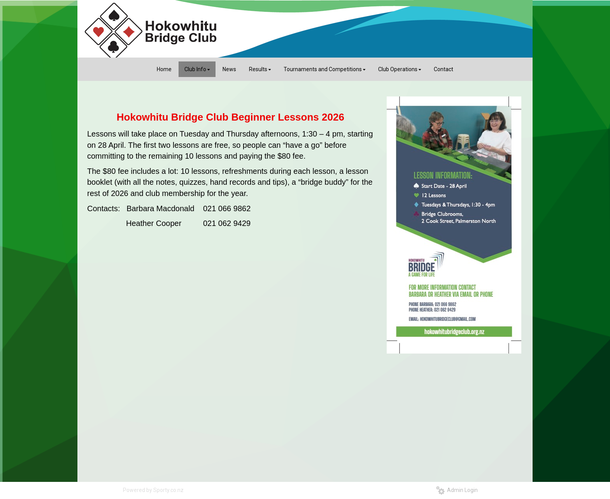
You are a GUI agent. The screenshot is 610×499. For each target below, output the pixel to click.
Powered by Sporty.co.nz (153, 490)
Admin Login (457, 490)
